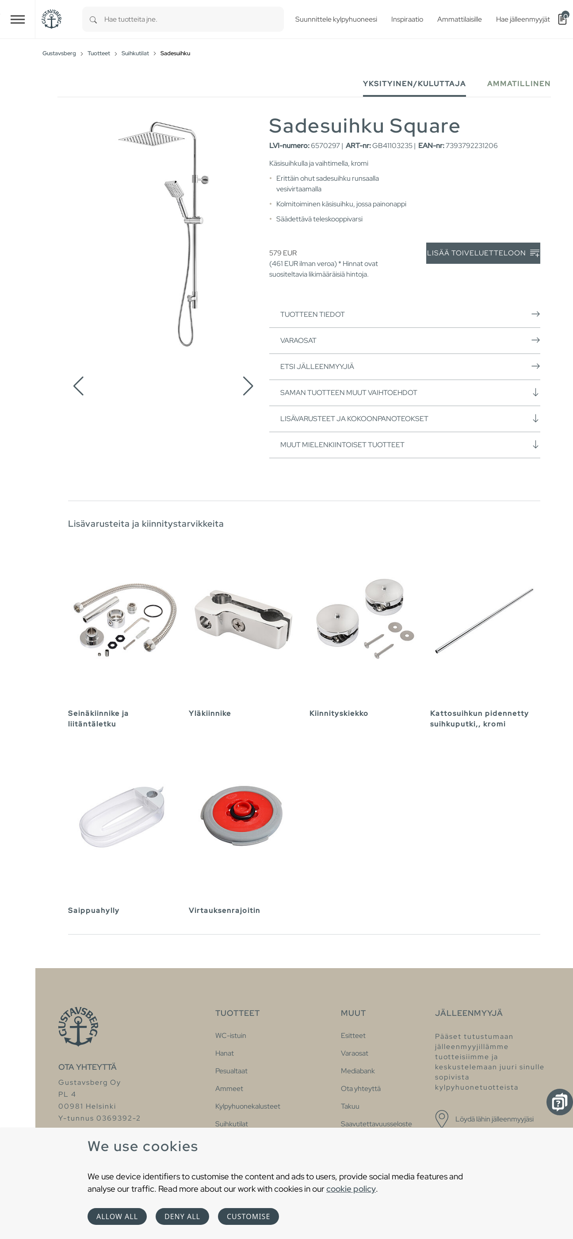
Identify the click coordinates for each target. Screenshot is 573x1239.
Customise (248, 1216)
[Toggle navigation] (17, 19)
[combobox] (194, 19)
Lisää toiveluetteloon (483, 253)
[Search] (93, 19)
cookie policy (351, 1188)
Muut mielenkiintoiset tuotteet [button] (410, 444)
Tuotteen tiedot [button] (410, 314)
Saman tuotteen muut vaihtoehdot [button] (410, 392)
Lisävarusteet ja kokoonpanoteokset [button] (410, 418)
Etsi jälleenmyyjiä (410, 366)
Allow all (117, 1216)
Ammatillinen (519, 83)
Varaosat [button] (410, 340)
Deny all (182, 1216)
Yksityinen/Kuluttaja (414, 83)
